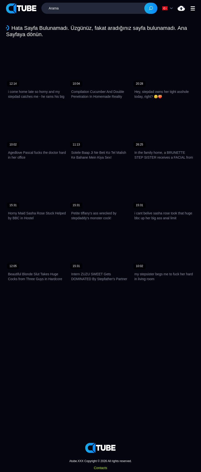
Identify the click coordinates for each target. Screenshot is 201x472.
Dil (165, 8)
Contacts (100, 468)
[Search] (150, 8)
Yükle (181, 8)
